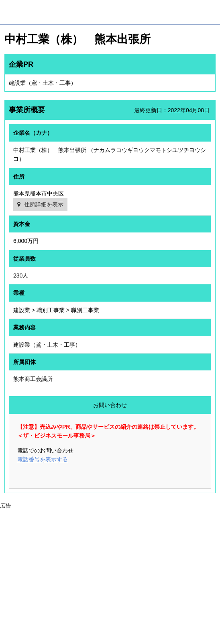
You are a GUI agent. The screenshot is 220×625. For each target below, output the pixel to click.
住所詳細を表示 (43, 204)
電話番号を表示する (42, 459)
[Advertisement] (110, 566)
